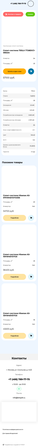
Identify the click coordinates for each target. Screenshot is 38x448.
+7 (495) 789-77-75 (18, 4)
